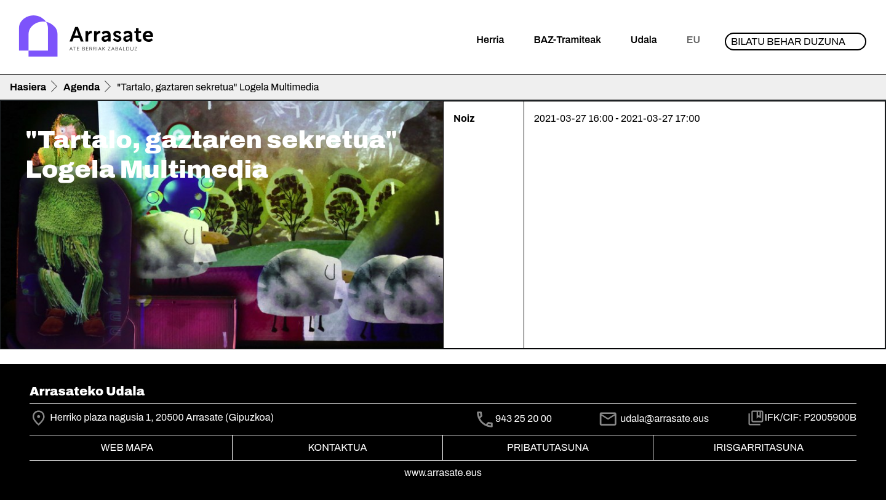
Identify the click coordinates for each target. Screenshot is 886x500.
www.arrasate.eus (443, 472)
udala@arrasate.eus (653, 418)
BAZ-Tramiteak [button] (567, 39)
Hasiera (28, 87)
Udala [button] (644, 39)
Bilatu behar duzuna (788, 41)
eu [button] (693, 39)
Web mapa (127, 447)
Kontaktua (337, 447)
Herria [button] (490, 39)
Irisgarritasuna (759, 447)
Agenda (81, 87)
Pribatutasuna (548, 447)
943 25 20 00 (523, 418)
